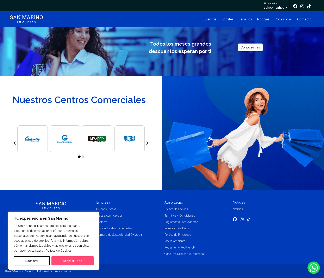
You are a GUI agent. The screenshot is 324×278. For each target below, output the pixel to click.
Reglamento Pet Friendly (180, 247)
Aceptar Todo (72, 261)
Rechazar (31, 261)
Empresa (103, 202)
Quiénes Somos (106, 209)
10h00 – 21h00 (274, 7)
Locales (227, 19)
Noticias (263, 19)
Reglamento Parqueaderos (181, 222)
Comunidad (283, 19)
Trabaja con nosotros (109, 215)
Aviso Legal (173, 202)
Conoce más (250, 47)
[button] (79, 156)
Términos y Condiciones (179, 215)
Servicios (245, 19)
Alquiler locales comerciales (114, 228)
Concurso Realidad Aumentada (184, 254)
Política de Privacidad (177, 234)
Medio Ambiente (174, 241)
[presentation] (14, 142)
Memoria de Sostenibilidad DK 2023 (119, 234)
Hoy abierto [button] (274, 6)
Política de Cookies (176, 209)
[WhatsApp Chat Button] (313, 268)
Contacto (304, 19)
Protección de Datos (176, 228)
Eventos (210, 19)
